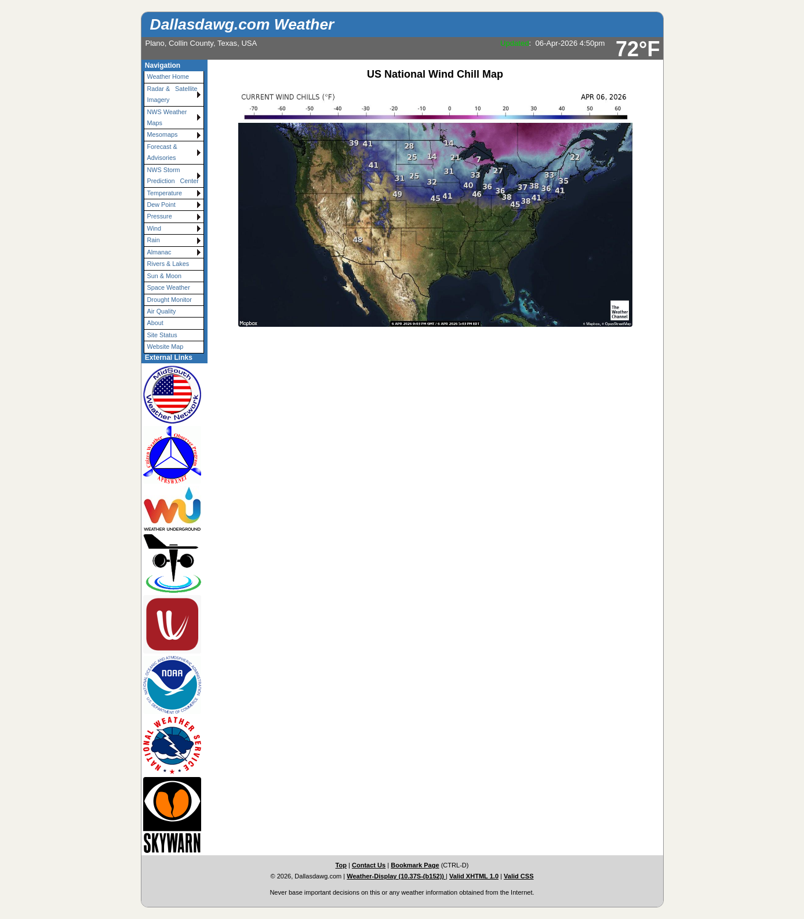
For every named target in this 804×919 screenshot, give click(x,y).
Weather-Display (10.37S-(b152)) (396, 876)
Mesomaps (162, 134)
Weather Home (168, 76)
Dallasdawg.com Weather (242, 24)
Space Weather (168, 287)
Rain (153, 239)
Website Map (165, 346)
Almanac (159, 252)
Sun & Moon (164, 275)
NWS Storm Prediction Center (173, 175)
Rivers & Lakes (168, 263)
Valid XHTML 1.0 (474, 876)
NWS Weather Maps (167, 117)
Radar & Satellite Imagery (174, 94)
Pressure (159, 216)
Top (341, 865)
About (155, 322)
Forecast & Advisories (162, 152)
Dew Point (161, 204)
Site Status (162, 334)
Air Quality (161, 311)
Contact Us (368, 865)
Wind (154, 228)
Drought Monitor (169, 299)
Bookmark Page (415, 865)
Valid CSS (519, 876)
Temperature (165, 192)
